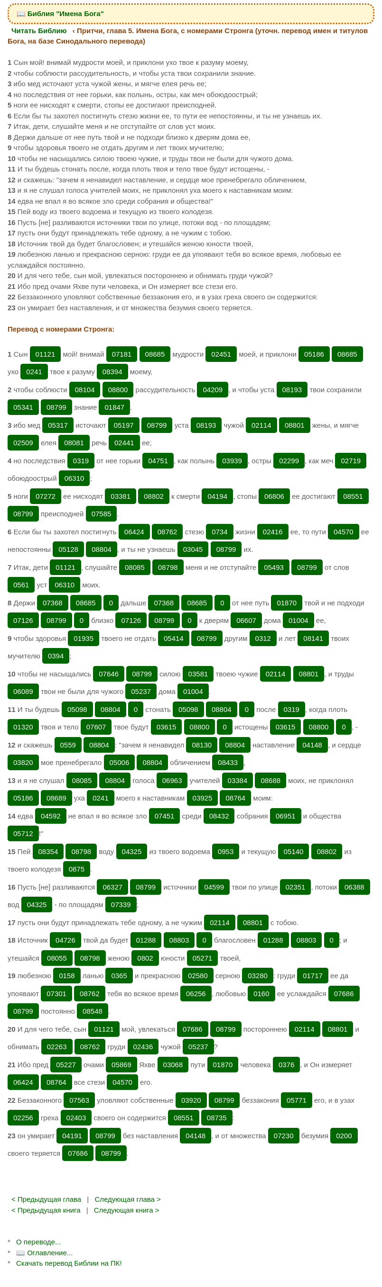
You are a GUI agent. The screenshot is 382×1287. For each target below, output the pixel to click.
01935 (83, 638)
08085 (135, 567)
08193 (292, 390)
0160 (261, 994)
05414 (174, 638)
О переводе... (38, 1242)
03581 (198, 674)
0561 (21, 585)
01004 (298, 620)
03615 (167, 727)
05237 (141, 691)
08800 (118, 390)
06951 (286, 816)
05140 (294, 851)
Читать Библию (39, 31)
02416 (273, 532)
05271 (203, 958)
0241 (34, 372)
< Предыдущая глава (46, 1199)
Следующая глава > (127, 1199)
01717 (313, 976)
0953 (225, 851)
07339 (121, 904)
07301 (56, 994)
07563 (79, 1100)
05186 (314, 354)
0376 (286, 1065)
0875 (76, 869)
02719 (351, 461)
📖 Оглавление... (44, 1253)
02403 (76, 1118)
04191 (72, 1136)
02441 (124, 443)
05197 (124, 425)
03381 (120, 496)
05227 (66, 1065)
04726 (65, 940)
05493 (274, 567)
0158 (67, 976)
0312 (263, 638)
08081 (74, 443)
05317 (58, 425)
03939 (232, 461)
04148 (312, 745)
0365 (119, 976)
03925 (203, 798)
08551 (353, 496)
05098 (77, 709)
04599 (214, 887)
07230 (284, 1136)
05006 (120, 762)
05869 (121, 1065)
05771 (297, 1100)
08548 (92, 1011)
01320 (23, 727)
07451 (165, 816)
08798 (168, 567)
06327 (112, 887)
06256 (196, 994)
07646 (109, 674)
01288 (146, 940)
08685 (155, 354)
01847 (114, 407)
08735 (217, 1118)
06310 (74, 478)
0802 (145, 958)
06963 (172, 780)
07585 (102, 514)
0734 (219, 532)
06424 (134, 532)
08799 (56, 407)
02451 (221, 354)
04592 (51, 816)
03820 (23, 762)
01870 (287, 603)
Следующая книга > (126, 1210)
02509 (23, 443)
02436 (143, 1047)
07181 (122, 354)
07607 (96, 727)
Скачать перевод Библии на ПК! (69, 1263)
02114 (261, 425)
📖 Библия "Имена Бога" (60, 13)
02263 (57, 1047)
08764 (235, 798)
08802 (154, 496)
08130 (202, 745)
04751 (158, 461)
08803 (179, 940)
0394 (56, 656)
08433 (228, 762)
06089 (23, 691)
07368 (53, 603)
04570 (344, 532)
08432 (219, 816)
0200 (344, 1136)
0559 (68, 745)
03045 (193, 549)
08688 (270, 780)
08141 (313, 638)
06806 (274, 496)
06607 (246, 620)
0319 (81, 461)
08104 (85, 390)
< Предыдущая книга (46, 1210)
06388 (354, 887)
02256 (23, 1118)
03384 (238, 780)
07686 (344, 994)
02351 (296, 887)
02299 (289, 461)
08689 (56, 798)
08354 (48, 851)
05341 (23, 407)
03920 (191, 1100)
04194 (217, 496)
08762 (167, 532)
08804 (102, 549)
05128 (68, 549)
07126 (23, 620)
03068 (173, 1065)
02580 (198, 976)
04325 (132, 851)
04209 (213, 390)
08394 (112, 372)
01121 (46, 354)
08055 (57, 958)
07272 (46, 496)
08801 (295, 425)
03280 (258, 976)
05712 (23, 833)
